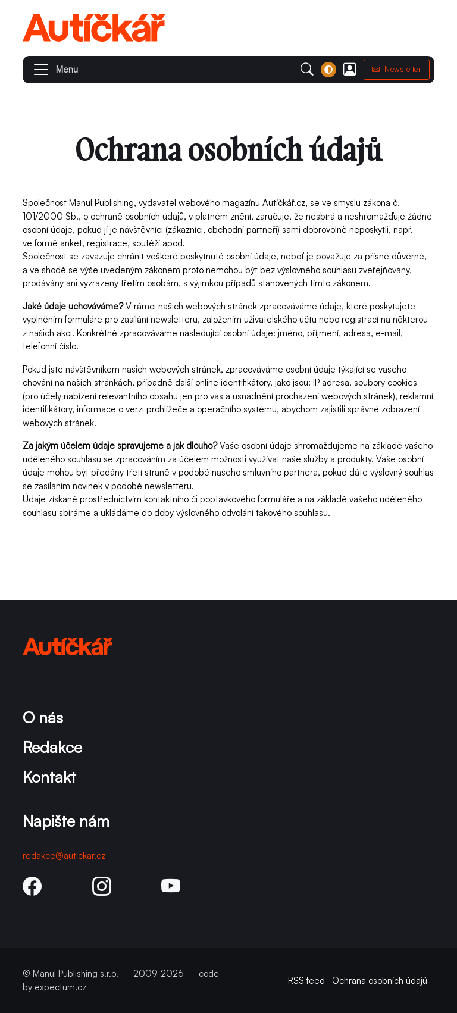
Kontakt (49, 776)
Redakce (52, 746)
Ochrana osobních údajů (379, 980)
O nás (43, 717)
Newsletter (397, 69)
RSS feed (306, 980)
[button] (50, 69)
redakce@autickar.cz (64, 855)
